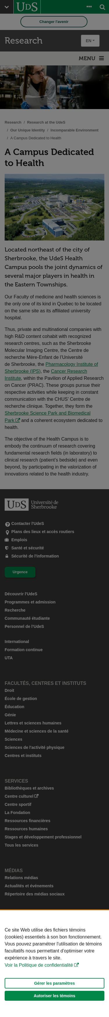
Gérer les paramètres (54, 983)
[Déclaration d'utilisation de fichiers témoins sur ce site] (54, 963)
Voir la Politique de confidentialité (39, 965)
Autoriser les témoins (54, 995)
